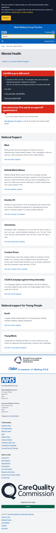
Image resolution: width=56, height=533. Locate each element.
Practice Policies (6, 440)
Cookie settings (27, 12)
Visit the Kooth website (12, 325)
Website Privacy (6, 520)
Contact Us (5, 458)
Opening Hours (6, 426)
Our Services (5, 477)
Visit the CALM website (12, 294)
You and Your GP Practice (9, 448)
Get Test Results (6, 469)
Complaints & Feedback (8, 445)
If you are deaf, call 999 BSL (14, 94)
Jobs (3, 434)
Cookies (4, 525)
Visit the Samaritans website (14, 242)
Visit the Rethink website (13, 189)
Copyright (4, 528)
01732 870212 (14, 416)
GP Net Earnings (6, 428)
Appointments (5, 463)
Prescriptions (5, 466)
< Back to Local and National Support (15, 61)
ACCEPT (6, 18)
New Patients (5, 461)
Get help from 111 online (12, 121)
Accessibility (5, 523)
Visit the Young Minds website (15, 348)
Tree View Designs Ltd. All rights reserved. (20, 514)
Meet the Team (6, 431)
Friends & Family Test (8, 442)
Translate (50, 32)
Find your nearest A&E (12, 98)
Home (3, 46)
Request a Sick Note (8, 472)
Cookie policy (16, 12)
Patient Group (5, 437)
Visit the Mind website (12, 159)
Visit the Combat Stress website (15, 269)
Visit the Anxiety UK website (14, 214)
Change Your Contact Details (10, 475)
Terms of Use (5, 517)
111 (27, 121)
